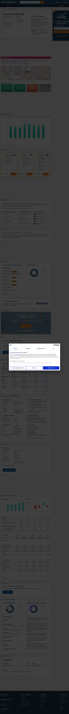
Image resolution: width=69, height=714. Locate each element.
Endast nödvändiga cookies (17, 367)
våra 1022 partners (17, 354)
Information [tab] (28, 348)
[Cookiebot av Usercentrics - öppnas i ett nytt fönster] (54, 345)
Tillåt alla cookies (51, 367)
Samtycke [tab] (15, 348)
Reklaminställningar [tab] (41, 348)
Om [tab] (53, 348)
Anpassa (34, 367)
